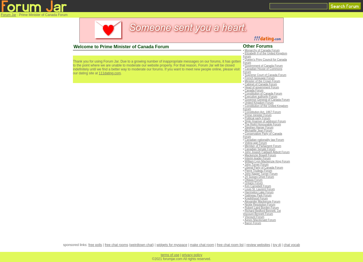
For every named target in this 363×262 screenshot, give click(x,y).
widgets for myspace (172, 245)
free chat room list (230, 245)
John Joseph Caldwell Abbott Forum (267, 152)
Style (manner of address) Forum (265, 121)
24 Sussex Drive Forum (259, 176)
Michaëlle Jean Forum (258, 130)
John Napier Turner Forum (261, 173)
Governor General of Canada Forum (267, 99)
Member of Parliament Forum (263, 146)
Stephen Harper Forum (259, 127)
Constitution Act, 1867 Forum (263, 112)
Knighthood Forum (256, 198)
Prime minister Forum (258, 115)
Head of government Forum (262, 87)
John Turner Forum (256, 164)
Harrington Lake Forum (259, 192)
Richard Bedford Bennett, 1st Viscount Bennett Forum (262, 212)
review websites (258, 245)
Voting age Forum (256, 142)
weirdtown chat (141, 245)
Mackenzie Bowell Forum (260, 155)
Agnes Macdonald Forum (260, 220)
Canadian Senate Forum (260, 149)
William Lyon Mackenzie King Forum (267, 161)
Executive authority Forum (261, 96)
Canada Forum (254, 90)
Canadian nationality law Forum (264, 139)
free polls (95, 245)
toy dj (277, 245)
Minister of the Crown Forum (262, 81)
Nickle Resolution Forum (260, 204)
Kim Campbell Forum (258, 186)
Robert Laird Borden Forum (262, 207)
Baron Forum (253, 223)
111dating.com (110, 73)
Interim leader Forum (258, 158)
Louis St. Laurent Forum (260, 189)
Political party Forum (257, 118)
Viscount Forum (254, 217)
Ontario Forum (254, 183)
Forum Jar (8, 15)
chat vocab (292, 245)
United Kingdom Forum (259, 102)
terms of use (170, 255)
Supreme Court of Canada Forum (265, 75)
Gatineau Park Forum (258, 195)
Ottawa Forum (253, 179)
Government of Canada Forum (264, 65)
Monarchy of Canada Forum (262, 50)
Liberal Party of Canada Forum (264, 167)
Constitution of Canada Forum (263, 93)
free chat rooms (116, 245)
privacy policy (192, 255)
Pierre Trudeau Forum (258, 170)
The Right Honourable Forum (263, 124)
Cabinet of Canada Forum (261, 84)
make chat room (202, 245)
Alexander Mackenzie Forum (262, 201)
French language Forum (260, 78)
